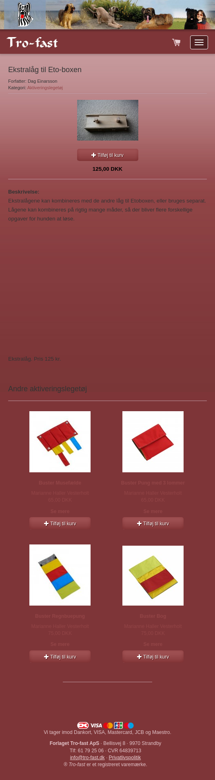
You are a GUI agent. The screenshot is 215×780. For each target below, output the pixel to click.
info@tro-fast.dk (87, 757)
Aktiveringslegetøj (45, 87)
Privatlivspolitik (125, 757)
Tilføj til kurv (107, 155)
